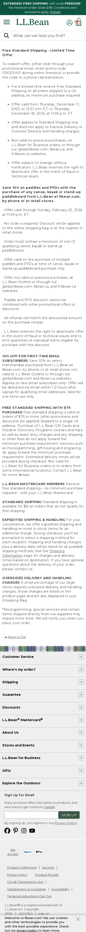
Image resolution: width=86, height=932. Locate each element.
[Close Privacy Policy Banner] (78, 920)
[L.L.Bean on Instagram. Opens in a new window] (24, 830)
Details (55, 12)
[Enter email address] (31, 815)
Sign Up (69, 815)
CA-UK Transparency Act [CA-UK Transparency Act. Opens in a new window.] (25, 882)
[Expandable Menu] (6, 22)
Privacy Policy (66, 823)
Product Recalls (46, 875)
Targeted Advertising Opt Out (29, 896)
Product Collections (22, 867)
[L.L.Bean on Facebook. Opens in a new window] (7, 830)
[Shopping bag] (79, 22)
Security (48, 867)
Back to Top (15, 637)
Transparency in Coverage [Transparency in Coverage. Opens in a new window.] (26, 889)
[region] (43, 7)
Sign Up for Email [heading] (19, 795)
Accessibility (60, 889)
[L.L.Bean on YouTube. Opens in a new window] (32, 830)
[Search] (7, 36)
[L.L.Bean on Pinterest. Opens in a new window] (16, 830)
